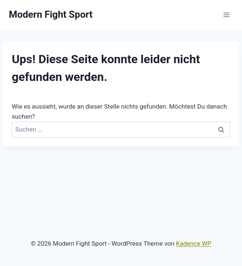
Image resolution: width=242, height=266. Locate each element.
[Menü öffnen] (226, 14)
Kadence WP (193, 243)
